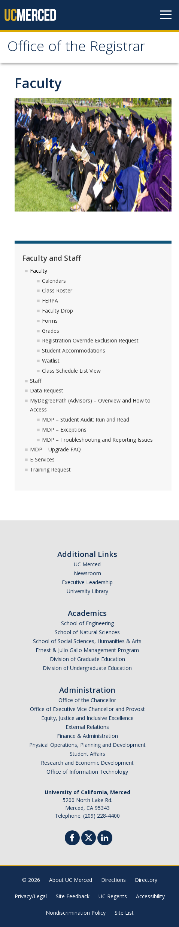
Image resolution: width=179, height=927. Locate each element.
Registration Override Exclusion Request (90, 340)
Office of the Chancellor (87, 700)
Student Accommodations (73, 350)
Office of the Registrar (76, 48)
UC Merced (87, 564)
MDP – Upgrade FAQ (55, 449)
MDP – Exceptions (64, 429)
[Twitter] (88, 837)
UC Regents (112, 896)
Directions (113, 879)
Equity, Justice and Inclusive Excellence (87, 717)
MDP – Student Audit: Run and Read (85, 419)
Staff (35, 380)
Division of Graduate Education (87, 659)
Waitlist (51, 360)
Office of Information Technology (87, 771)
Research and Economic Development (87, 762)
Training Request (50, 469)
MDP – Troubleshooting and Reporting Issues (97, 439)
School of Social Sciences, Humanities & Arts (87, 641)
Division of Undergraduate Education (87, 667)
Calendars (54, 280)
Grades (50, 330)
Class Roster (57, 290)
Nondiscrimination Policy (76, 912)
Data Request (46, 390)
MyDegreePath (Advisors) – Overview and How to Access (90, 405)
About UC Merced (70, 879)
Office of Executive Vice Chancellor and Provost (87, 709)
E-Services (42, 459)
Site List (124, 912)
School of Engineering (87, 623)
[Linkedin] (104, 838)
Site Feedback (73, 896)
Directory (146, 879)
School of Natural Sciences (87, 632)
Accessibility (150, 896)
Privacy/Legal (31, 896)
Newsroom (87, 573)
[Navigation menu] (166, 15)
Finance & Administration (87, 735)
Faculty (38, 270)
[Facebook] (72, 838)
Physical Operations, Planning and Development (87, 744)
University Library (87, 591)
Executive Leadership (87, 582)
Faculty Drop (57, 310)
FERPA (50, 300)
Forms (50, 320)
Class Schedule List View (71, 370)
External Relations (87, 726)
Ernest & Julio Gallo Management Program (87, 650)
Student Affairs (87, 753)
